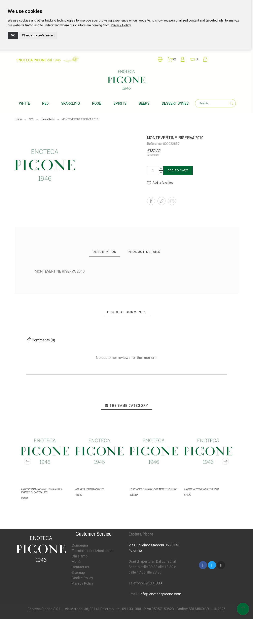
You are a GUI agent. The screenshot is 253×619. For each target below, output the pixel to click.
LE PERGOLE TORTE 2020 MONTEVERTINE (153, 489)
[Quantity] (153, 170)
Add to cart (178, 170)
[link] (121, 25)
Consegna (80, 545)
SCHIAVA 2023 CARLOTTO (89, 489)
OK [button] (13, 35)
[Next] (225, 461)
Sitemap (78, 572)
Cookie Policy (82, 578)
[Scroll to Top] (243, 609)
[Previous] (27, 461)
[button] (160, 182)
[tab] (104, 251)
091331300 (153, 583)
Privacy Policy (121, 25)
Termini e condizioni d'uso (92, 551)
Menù (76, 561)
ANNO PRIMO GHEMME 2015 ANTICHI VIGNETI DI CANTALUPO (41, 490)
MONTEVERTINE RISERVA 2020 (201, 489)
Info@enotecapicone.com (160, 594)
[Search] (215, 103)
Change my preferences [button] (38, 35)
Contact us (80, 567)
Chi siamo (79, 556)
